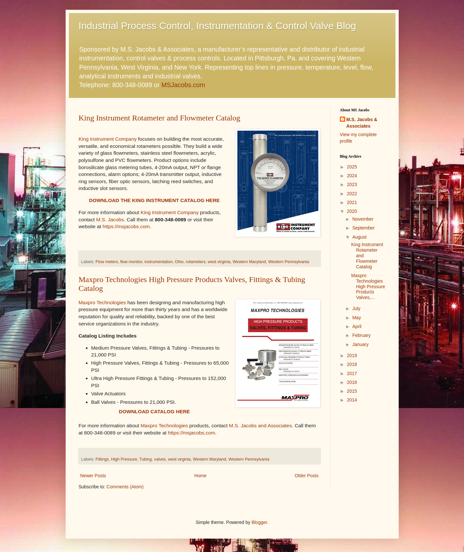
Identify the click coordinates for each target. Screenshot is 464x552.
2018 (352, 364)
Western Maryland (249, 262)
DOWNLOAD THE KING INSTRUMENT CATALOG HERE (154, 200)
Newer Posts (93, 475)
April (356, 326)
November (363, 219)
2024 (352, 175)
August (359, 237)
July (356, 308)
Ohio (179, 262)
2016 (352, 382)
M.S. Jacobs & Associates (361, 123)
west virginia (219, 262)
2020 (352, 211)
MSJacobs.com (183, 84)
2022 (352, 193)
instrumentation (158, 262)
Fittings (102, 459)
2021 (352, 202)
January (360, 344)
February (361, 335)
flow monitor (131, 262)
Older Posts (306, 475)
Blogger (259, 522)
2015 (352, 391)
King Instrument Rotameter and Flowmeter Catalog (159, 118)
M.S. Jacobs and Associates (260, 425)
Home (200, 475)
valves (160, 459)
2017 (352, 373)
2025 (352, 166)
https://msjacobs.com (126, 226)
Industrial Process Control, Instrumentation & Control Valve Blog (217, 25)
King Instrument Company (108, 139)
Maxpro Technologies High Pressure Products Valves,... (368, 286)
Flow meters (107, 262)
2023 (352, 184)
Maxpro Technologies (102, 302)
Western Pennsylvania (288, 262)
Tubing (145, 459)
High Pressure (124, 459)
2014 (352, 399)
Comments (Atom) (125, 486)
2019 (352, 355)
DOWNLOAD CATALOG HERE (154, 411)
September (363, 227)
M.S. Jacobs (110, 219)
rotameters (195, 262)
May (356, 317)
